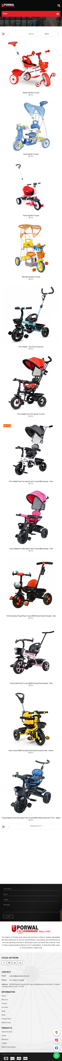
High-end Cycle (7, 1032)
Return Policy (6, 1022)
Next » (39, 826)
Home (4, 996)
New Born (5, 1039)
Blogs (3, 1011)
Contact (4, 1003)
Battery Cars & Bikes (9, 1047)
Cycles (4, 1035)
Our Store (5, 1007)
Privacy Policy (6, 1019)
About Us (5, 1000)
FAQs (3, 1015)
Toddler (4, 1043)
